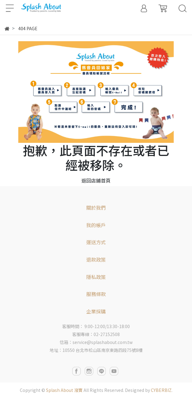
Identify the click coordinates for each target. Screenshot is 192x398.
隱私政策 (96, 276)
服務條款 (96, 294)
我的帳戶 (96, 225)
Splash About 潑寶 (64, 390)
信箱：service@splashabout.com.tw (96, 342)
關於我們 (96, 207)
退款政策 (96, 259)
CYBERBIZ (161, 390)
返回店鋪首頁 (96, 180)
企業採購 (96, 311)
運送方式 (96, 242)
